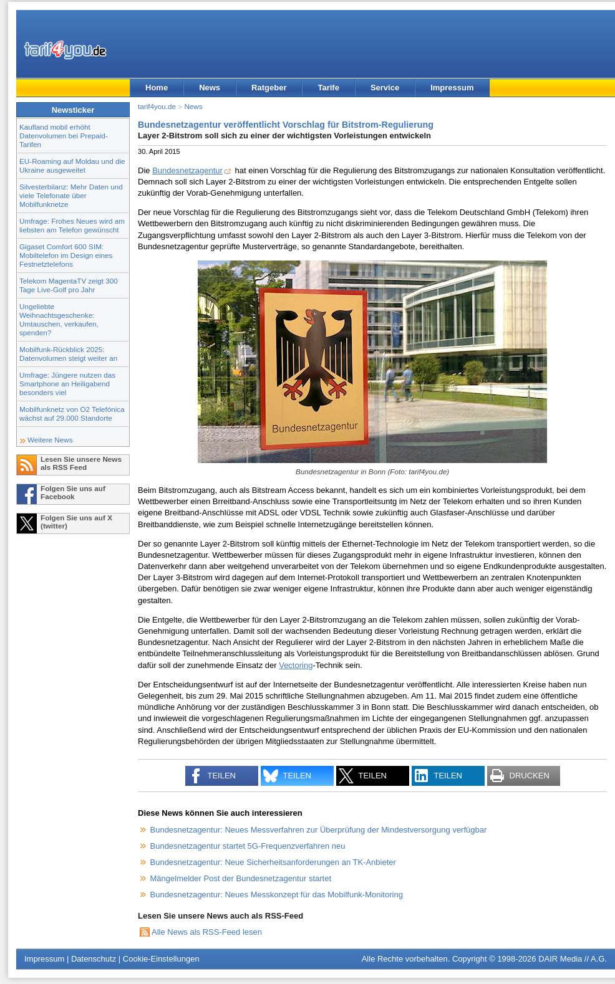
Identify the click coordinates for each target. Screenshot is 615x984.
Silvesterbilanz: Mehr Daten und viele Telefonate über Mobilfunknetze (71, 195)
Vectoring (295, 665)
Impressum (451, 87)
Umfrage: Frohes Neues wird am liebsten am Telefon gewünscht (72, 225)
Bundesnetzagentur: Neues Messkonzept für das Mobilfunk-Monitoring (276, 894)
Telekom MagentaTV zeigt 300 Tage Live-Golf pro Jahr (68, 285)
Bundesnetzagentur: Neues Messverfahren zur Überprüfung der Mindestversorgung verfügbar (318, 829)
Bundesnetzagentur (187, 170)
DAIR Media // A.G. (572, 958)
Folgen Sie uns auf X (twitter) (76, 521)
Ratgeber (268, 87)
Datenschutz (93, 958)
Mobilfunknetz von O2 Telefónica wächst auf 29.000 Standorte (72, 413)
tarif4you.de (157, 106)
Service (384, 87)
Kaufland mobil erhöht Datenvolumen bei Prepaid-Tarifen (63, 135)
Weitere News (50, 440)
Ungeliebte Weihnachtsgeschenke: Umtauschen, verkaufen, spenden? (59, 319)
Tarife (328, 87)
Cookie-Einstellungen (161, 958)
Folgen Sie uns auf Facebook (73, 492)
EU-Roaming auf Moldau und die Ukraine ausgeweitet (72, 165)
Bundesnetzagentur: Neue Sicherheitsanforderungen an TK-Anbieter (273, 862)
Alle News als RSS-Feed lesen (207, 932)
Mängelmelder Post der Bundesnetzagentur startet (241, 878)
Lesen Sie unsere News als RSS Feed (81, 463)
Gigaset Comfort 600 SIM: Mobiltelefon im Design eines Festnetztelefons (65, 255)
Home (156, 87)
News (209, 87)
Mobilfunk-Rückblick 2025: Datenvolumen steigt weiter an (68, 353)
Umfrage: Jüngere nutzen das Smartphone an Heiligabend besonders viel (67, 383)
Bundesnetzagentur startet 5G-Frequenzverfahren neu (248, 846)
